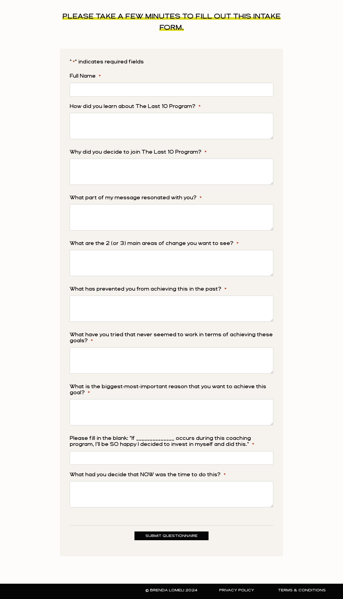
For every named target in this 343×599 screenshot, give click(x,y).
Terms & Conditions (302, 590)
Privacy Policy (236, 590)
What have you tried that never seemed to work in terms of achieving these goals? (171, 338)
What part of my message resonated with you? (136, 198)
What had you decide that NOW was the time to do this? (148, 475)
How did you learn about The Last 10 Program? (135, 106)
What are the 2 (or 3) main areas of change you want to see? (154, 243)
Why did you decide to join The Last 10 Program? (138, 152)
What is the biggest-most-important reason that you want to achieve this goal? (168, 390)
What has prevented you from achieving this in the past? (148, 289)
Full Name (85, 76)
